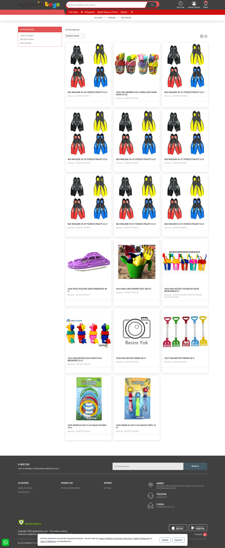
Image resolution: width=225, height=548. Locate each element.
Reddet (165, 540)
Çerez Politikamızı (48, 541)
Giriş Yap (180, 4)
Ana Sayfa (73, 12)
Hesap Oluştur (194, 4)
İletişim (124, 12)
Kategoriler (88, 12)
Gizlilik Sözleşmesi (141, 538)
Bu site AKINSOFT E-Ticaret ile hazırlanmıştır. (37, 543)
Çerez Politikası (25, 488)
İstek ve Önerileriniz (70, 488)
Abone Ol (195, 466)
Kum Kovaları (25, 43)
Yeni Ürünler (24, 492)
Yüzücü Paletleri (27, 35)
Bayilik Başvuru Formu (108, 12)
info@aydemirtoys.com (165, 507)
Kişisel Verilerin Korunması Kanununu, (116, 538)
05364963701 (161, 497)
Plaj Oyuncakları (27, 39)
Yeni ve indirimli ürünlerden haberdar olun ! (38, 469)
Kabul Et (178, 540)
